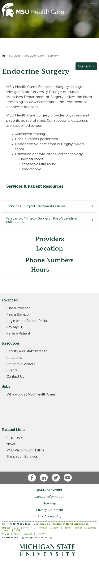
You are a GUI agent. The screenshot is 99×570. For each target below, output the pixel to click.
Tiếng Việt (41, 534)
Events (12, 370)
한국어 (5, 534)
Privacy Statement (49, 510)
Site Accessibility (49, 516)
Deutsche (91, 528)
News (11, 444)
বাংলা (25, 528)
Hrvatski (43, 528)
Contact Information (49, 496)
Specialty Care (34, 55)
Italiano (6, 530)
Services (14, 55)
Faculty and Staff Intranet (27, 351)
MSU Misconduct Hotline (25, 450)
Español (55, 528)
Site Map (49, 503)
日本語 (16, 530)
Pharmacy (14, 437)
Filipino (66, 528)
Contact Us (15, 376)
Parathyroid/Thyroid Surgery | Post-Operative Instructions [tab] (41, 220)
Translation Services (22, 456)
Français (78, 528)
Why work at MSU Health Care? (31, 394)
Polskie (16, 534)
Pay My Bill (14, 327)
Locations (14, 357)
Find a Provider (18, 308)
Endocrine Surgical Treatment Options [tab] (36, 206)
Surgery (53, 55)
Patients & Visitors (21, 364)
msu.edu (45, 524)
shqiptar (6, 528)
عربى (16, 528)
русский (28, 534)
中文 (33, 528)
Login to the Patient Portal (27, 321)
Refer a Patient (18, 333)
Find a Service (18, 314)
